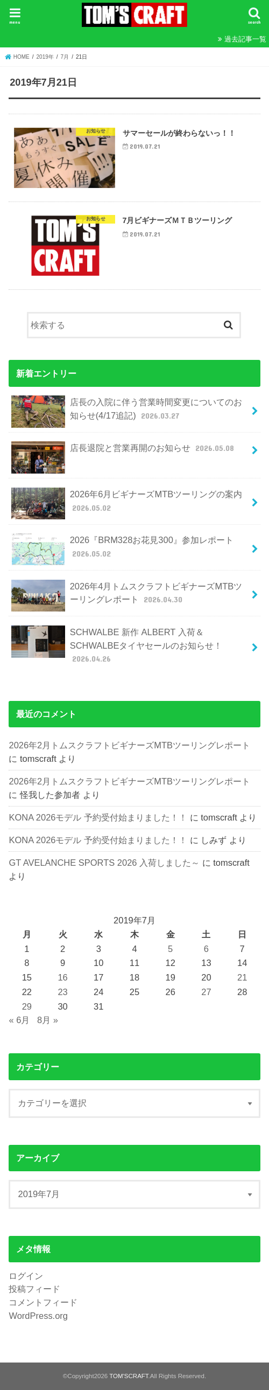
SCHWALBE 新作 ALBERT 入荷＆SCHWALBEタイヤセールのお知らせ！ (116, 645)
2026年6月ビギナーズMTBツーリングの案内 (126, 504)
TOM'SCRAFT (128, 1376)
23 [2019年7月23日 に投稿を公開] (62, 992)
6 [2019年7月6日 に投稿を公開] (206, 949)
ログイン (26, 1276)
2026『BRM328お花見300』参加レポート (122, 549)
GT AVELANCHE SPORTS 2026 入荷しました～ (104, 862)
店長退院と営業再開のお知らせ (123, 452)
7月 (65, 57)
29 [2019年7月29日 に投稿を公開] (27, 1006)
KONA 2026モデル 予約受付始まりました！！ (98, 817)
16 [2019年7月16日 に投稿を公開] (62, 977)
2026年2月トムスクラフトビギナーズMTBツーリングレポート (129, 745)
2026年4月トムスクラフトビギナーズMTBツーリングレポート (126, 596)
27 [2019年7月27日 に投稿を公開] (206, 992)
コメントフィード (43, 1302)
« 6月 (19, 1020)
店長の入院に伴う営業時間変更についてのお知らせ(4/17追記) (126, 411)
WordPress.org (38, 1315)
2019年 (45, 57)
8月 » (47, 1020)
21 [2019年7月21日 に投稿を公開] (242, 977)
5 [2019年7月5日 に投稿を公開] (170, 949)
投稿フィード (34, 1289)
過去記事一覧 (245, 39)
